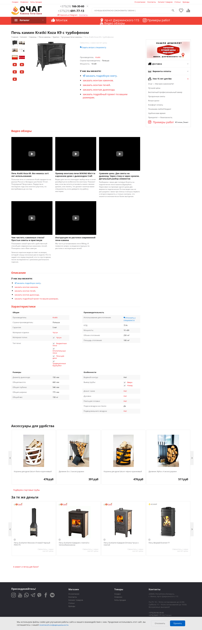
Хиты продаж (36, 2)
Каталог (24, 20)
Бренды (186, 2)
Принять (177, 623)
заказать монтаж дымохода (98, 89)
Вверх (129, 382)
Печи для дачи (58, 357)
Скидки (15, 2)
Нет (125, 391)
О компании (140, 2)
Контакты (151, 2)
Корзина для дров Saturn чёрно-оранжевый (123, 471)
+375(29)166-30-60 (156, 612)
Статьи (178, 2)
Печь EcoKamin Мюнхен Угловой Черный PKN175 (32, 544)
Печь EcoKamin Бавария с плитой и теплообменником (74, 544)
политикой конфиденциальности (53, 625)
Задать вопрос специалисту (93, 47)
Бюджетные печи (60, 344)
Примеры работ (161, 122)
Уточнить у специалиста (130, 319)
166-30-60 (71, 6)
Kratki (55, 317)
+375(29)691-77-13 (156, 615)
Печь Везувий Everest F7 (159, 543)
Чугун (55, 332)
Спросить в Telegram (67, 15)
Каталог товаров (165, 2)
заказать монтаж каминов (98, 80)
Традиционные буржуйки (59, 364)
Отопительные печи (59, 352)
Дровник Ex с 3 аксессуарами (71, 471)
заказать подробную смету (100, 75)
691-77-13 (71, 11)
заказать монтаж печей (96, 85)
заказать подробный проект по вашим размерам (36, 298)
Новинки (24, 2)
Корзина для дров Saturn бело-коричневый (33, 471)
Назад (129, 385)
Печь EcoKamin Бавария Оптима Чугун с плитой (121, 544)
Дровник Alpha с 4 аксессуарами (163, 471)
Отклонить (160, 623)
